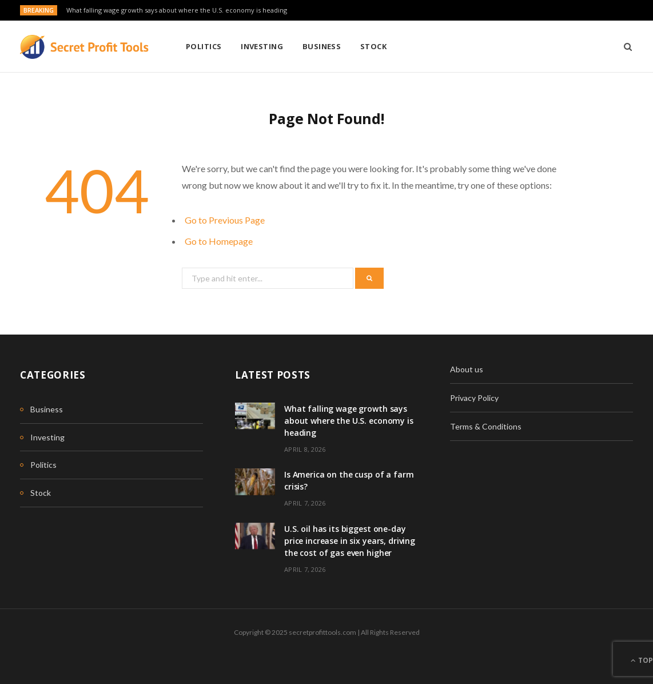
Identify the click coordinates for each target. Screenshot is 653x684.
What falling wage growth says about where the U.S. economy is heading (176, 10)
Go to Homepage (219, 241)
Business (321, 46)
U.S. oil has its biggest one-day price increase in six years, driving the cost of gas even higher (349, 540)
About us (466, 369)
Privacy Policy (474, 398)
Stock (373, 46)
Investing (262, 46)
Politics (204, 46)
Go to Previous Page (225, 219)
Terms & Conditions (485, 426)
